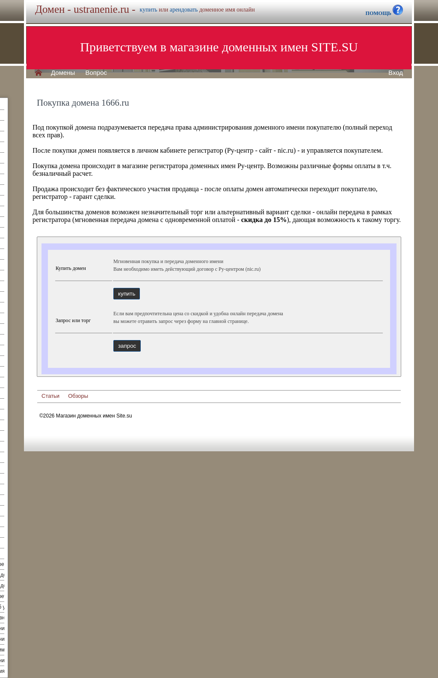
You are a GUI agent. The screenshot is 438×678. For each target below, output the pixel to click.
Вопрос (96, 72)
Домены (63, 72)
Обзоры (78, 396)
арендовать (184, 9)
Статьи (50, 396)
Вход (395, 72)
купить (148, 9)
